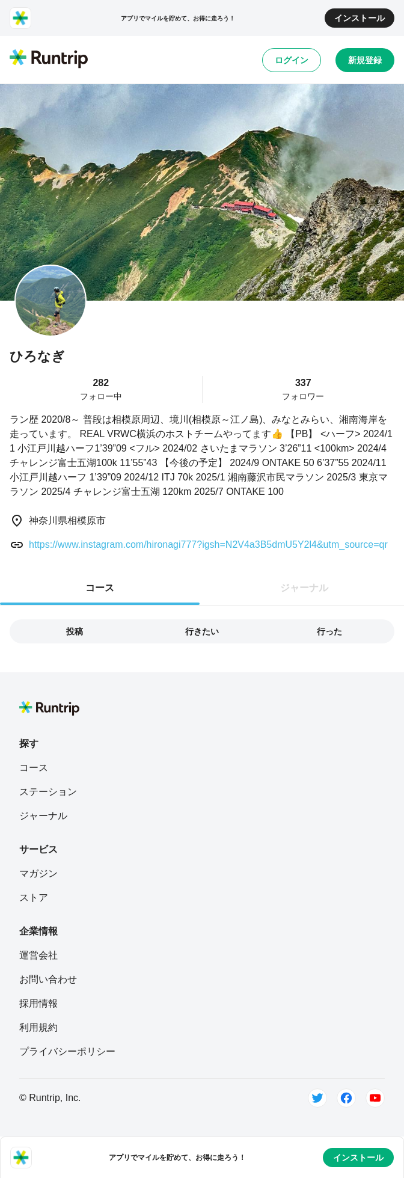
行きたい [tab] (202, 631)
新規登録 (365, 60)
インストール (359, 18)
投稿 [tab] (74, 631)
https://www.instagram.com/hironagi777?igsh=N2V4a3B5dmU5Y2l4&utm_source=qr (208, 544)
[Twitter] (317, 1098)
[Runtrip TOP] (49, 59)
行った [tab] (329, 631)
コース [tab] (99, 588)
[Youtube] (375, 1098)
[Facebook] (346, 1098)
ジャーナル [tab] (304, 588)
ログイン (291, 60)
